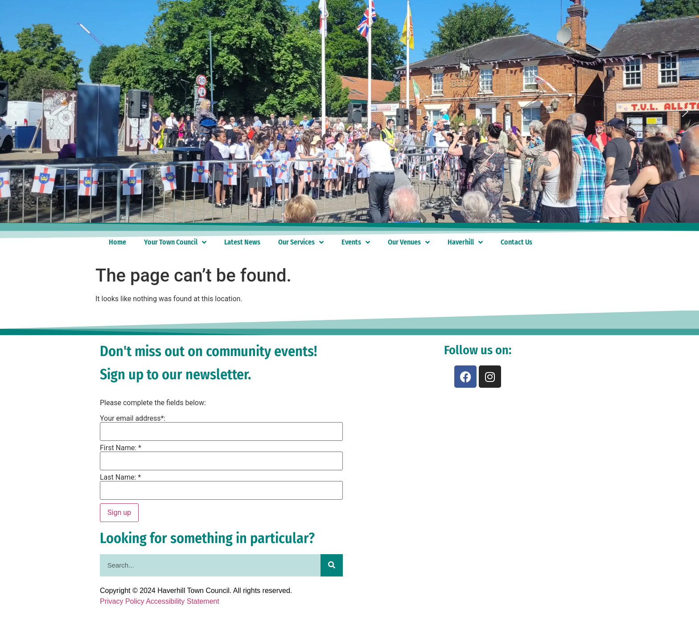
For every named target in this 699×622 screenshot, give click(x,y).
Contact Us (516, 242)
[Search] (332, 565)
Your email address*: (132, 418)
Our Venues (409, 242)
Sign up (119, 512)
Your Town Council (175, 242)
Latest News (242, 242)
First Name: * (120, 448)
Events (355, 242)
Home (117, 242)
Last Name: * (120, 477)
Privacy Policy (122, 601)
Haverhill (465, 242)
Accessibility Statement (182, 601)
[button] (14, 111)
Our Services (301, 242)
